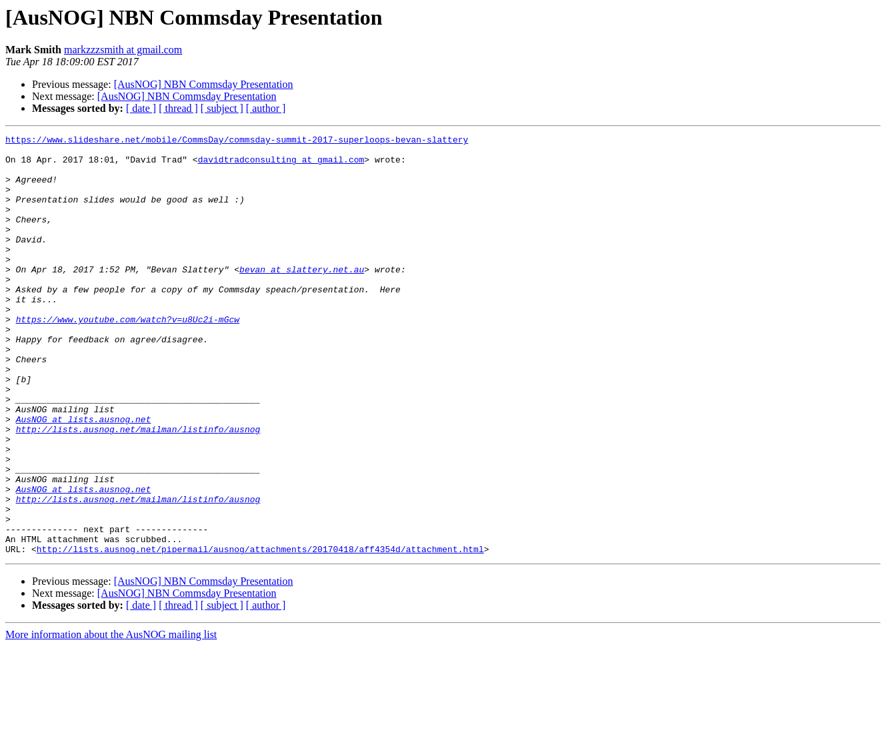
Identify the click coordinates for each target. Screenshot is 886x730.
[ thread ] (178, 108)
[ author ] (266, 108)
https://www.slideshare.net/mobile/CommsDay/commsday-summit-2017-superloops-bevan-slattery (236, 141)
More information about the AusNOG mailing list (111, 718)
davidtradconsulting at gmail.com (281, 165)
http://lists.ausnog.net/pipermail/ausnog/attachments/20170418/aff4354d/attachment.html (260, 633)
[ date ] (141, 108)
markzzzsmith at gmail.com (123, 49)
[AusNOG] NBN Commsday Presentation (203, 84)
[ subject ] (222, 108)
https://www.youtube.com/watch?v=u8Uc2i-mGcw (127, 357)
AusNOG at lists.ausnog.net (83, 477)
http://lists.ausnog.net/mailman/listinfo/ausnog (138, 489)
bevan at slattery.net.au (301, 297)
